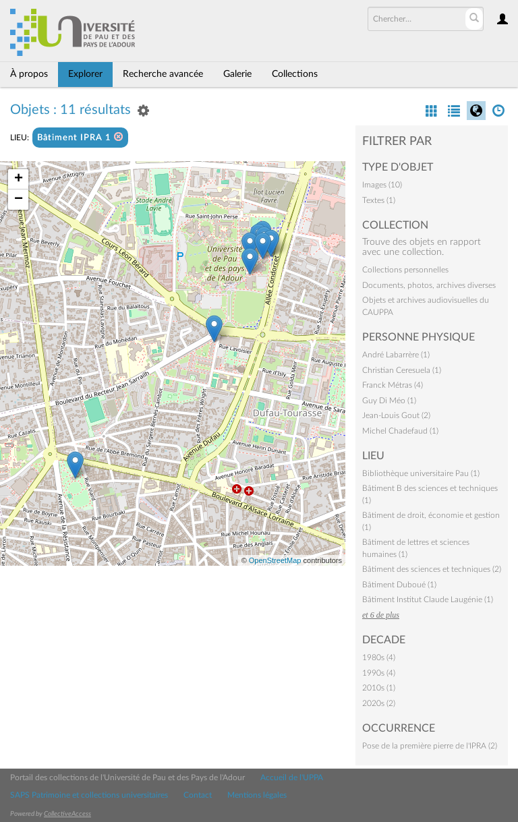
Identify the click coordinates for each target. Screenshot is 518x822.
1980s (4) (378, 657)
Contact (197, 795)
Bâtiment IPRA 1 (80, 137)
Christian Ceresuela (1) (401, 370)
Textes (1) (378, 200)
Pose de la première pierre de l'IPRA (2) (429, 746)
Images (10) (382, 185)
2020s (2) (378, 703)
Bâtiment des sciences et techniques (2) (431, 569)
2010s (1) (378, 688)
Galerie (237, 74)
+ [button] (18, 179)
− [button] (18, 199)
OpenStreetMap (275, 560)
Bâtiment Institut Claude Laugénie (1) (427, 599)
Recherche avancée (163, 74)
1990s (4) (378, 673)
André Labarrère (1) (396, 355)
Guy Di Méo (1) (389, 401)
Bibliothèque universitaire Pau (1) (421, 473)
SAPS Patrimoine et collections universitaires (89, 795)
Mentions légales (257, 795)
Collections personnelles (405, 270)
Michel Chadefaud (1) (400, 431)
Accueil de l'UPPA (291, 777)
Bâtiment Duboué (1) (399, 585)
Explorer (85, 74)
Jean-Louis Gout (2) (396, 415)
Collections (295, 74)
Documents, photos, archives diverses (429, 285)
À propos (29, 74)
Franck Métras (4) (392, 385)
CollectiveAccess (67, 814)
